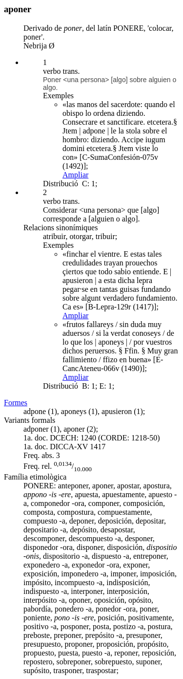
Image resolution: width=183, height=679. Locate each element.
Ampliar (75, 175)
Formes (15, 402)
